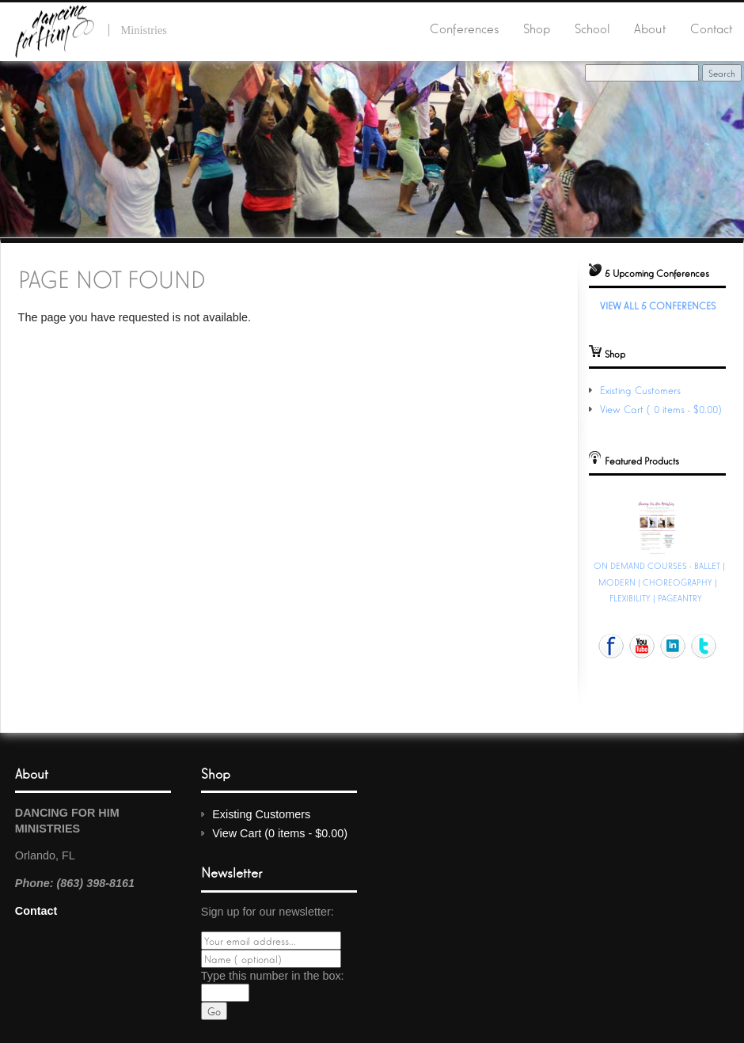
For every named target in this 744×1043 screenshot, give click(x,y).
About (650, 27)
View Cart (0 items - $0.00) (662, 408)
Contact (711, 27)
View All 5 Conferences (658, 305)
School (592, 27)
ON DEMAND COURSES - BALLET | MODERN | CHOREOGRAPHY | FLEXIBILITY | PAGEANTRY (659, 580)
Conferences (464, 27)
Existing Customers (640, 389)
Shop (536, 27)
